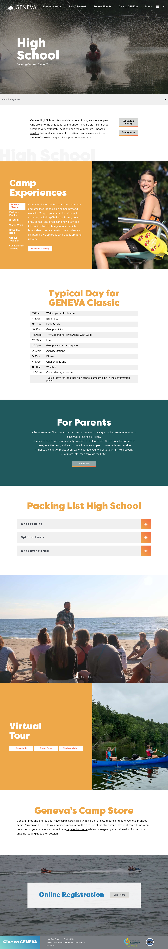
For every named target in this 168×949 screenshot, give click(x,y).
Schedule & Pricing (128, 122)
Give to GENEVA (128, 6)
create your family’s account (116, 449)
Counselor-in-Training (16, 247)
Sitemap (49, 942)
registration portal (77, 829)
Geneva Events (102, 6)
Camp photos (128, 132)
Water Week (16, 225)
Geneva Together (14, 239)
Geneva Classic (15, 206)
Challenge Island (71, 748)
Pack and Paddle (14, 214)
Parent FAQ (84, 464)
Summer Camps (51, 6)
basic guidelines (58, 137)
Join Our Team (53, 939)
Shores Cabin (46, 748)
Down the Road (14, 231)
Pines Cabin (21, 748)
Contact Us (68, 939)
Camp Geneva (22, 6)
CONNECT (14, 220)
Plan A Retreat (77, 6)
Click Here (119, 895)
